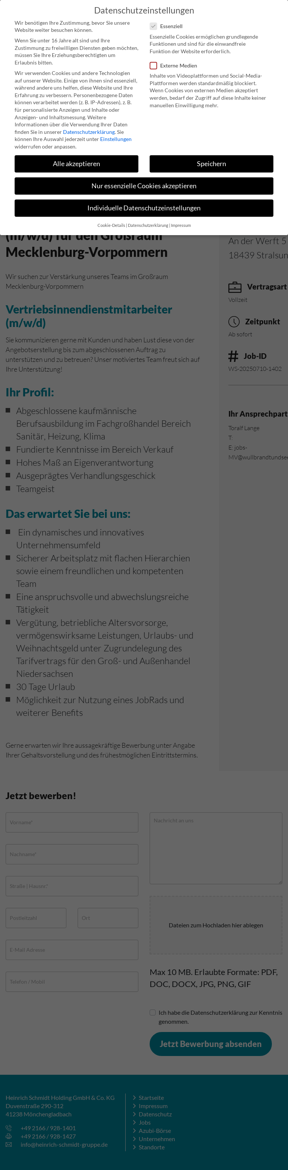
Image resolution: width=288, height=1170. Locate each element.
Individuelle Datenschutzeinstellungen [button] (144, 203)
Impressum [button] (181, 221)
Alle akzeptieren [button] (76, 159)
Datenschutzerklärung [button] (148, 221)
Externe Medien (176, 60)
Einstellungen (116, 134)
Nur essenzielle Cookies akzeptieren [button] (144, 181)
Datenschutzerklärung (89, 127)
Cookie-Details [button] (111, 221)
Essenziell (169, 21)
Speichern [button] (211, 159)
